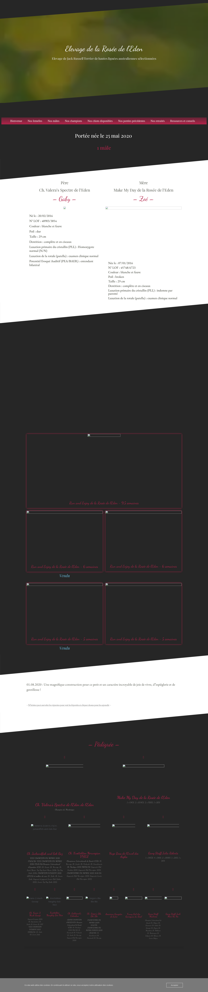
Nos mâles (53, 120)
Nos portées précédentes (131, 120)
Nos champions (73, 120)
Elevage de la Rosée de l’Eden (104, 48)
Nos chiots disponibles (100, 120)
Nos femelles (35, 120)
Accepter (174, 985)
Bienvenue (16, 120)
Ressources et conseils (182, 120)
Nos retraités (158, 120)
